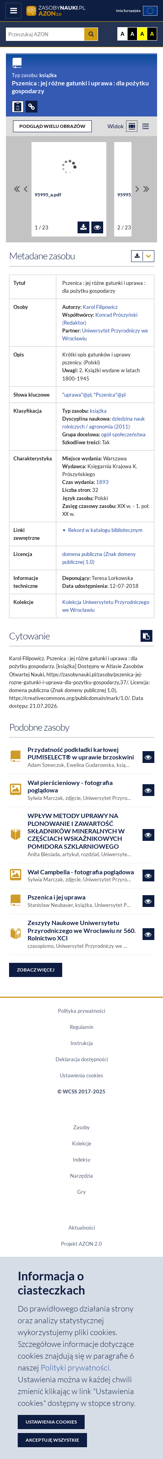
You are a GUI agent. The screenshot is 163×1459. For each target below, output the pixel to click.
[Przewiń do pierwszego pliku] (17, 189)
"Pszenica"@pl (110, 395)
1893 (102, 482)
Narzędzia (81, 1176)
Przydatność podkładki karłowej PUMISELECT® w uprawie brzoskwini (81, 753)
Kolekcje (81, 1143)
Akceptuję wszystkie (52, 1440)
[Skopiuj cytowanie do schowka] (146, 636)
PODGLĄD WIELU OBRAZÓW (52, 126)
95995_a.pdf (48, 195)
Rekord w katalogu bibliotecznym (105, 530)
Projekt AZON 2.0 (81, 1244)
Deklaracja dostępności (82, 1059)
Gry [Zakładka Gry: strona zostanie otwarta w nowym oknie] (81, 1192)
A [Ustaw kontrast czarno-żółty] (152, 34)
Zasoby (81, 1127)
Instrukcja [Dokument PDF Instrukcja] (81, 1043)
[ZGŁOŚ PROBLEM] (18, 107)
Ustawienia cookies (81, 1075)
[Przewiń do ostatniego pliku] (146, 189)
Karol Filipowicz (100, 307)
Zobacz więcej (35, 970)
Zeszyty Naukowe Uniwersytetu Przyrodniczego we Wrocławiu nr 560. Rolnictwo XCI (82, 930)
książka (98, 411)
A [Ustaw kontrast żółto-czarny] (142, 34)
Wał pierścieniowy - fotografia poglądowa (70, 786)
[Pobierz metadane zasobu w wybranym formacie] (142, 256)
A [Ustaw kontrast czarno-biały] (132, 34)
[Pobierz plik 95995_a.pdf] (83, 227)
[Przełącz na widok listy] (145, 126)
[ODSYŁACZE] (31, 107)
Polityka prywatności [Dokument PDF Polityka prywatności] (81, 1011)
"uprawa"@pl (76, 395)
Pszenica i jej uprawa (56, 897)
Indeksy (82, 1159)
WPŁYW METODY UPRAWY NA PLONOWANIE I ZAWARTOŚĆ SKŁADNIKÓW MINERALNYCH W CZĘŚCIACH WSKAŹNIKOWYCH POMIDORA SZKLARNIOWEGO (76, 831)
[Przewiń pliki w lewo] (26, 189)
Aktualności (82, 1227)
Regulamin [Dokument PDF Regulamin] (81, 1027)
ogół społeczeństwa (123, 434)
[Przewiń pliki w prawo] (137, 189)
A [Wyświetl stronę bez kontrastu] (122, 34)
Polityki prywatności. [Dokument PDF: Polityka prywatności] (76, 1367)
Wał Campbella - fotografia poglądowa (81, 871)
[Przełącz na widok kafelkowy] (131, 126)
